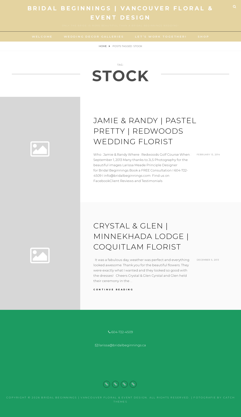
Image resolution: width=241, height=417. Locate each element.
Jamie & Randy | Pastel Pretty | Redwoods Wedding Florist (145, 131)
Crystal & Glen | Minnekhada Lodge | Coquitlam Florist (141, 236)
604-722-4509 (122, 332)
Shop (203, 36)
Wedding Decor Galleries (94, 36)
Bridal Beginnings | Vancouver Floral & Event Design (94, 397)
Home (103, 46)
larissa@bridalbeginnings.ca (122, 345)
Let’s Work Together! (160, 36)
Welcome (42, 36)
